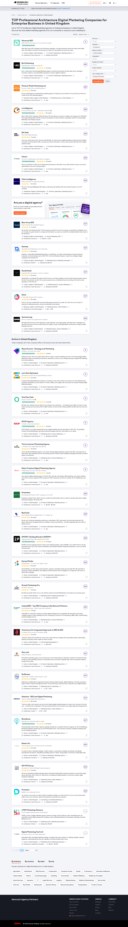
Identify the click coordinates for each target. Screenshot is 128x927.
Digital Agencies (22, 15)
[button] (105, 3)
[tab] (16, 861)
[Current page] (32, 850)
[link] (55, 3)
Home (13, 15)
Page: (27, 850)
